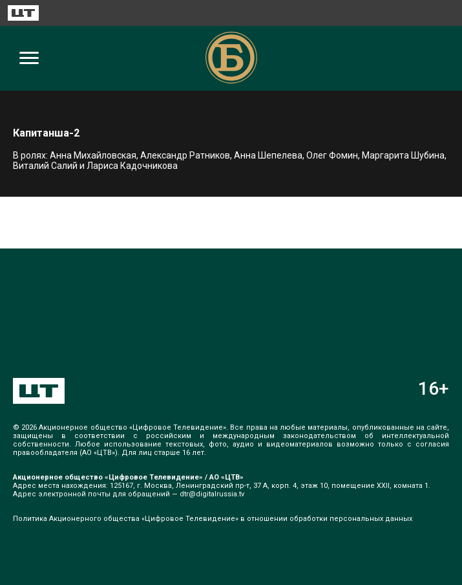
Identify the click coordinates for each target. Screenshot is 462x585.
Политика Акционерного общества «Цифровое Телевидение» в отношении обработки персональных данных (212, 518)
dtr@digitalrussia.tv (212, 494)
